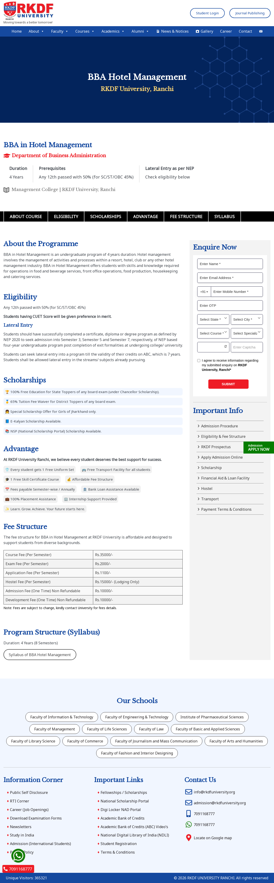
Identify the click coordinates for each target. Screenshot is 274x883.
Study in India (22, 835)
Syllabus (224, 216)
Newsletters (20, 826)
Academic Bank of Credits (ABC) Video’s (134, 826)
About (36, 31)
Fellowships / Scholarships (124, 792)
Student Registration (119, 843)
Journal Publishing (250, 13)
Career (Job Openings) (29, 809)
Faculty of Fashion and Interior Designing (137, 753)
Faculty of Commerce (85, 741)
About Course (26, 216)
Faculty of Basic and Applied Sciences (208, 729)
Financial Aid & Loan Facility (225, 478)
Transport (210, 498)
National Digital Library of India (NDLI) (135, 835)
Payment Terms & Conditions (226, 509)
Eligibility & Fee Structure (223, 436)
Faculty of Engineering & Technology (136, 717)
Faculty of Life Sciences (107, 729)
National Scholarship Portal (125, 801)
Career (226, 31)
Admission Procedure (219, 426)
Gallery (207, 31)
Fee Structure (186, 216)
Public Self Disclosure (29, 792)
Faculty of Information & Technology (61, 717)
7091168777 (18, 869)
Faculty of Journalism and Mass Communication (156, 741)
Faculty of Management (54, 729)
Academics (113, 31)
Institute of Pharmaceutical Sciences (212, 717)
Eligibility (66, 216)
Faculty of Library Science (33, 741)
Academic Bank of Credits (123, 818)
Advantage (145, 216)
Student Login (207, 13)
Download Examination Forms (36, 818)
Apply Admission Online (222, 457)
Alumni (140, 31)
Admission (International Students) (40, 843)
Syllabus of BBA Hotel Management (40, 654)
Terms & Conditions (118, 852)
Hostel (206, 488)
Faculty (59, 31)
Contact (245, 31)
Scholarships (105, 216)
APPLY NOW (258, 448)
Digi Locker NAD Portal (121, 809)
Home (17, 31)
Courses (85, 31)
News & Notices (175, 31)
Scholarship (211, 467)
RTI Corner (19, 801)
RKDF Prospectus (216, 446)
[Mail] (261, 31)
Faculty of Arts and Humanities (236, 741)
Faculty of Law (151, 729)
